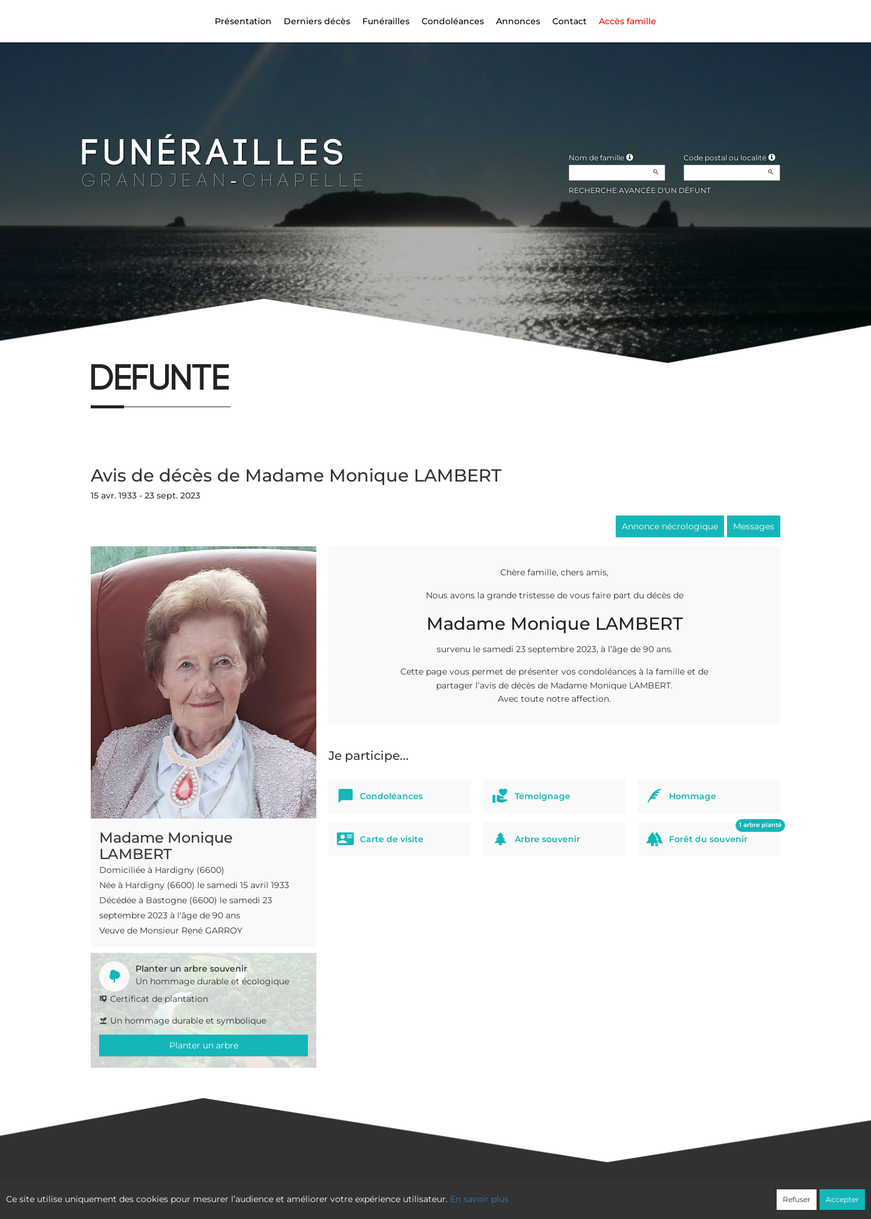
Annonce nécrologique (670, 526)
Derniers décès (317, 21)
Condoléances (453, 21)
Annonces (518, 21)
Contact (569, 21)
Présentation (243, 21)
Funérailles (385, 21)
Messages (753, 526)
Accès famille (627, 21)
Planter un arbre (203, 1045)
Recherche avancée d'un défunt (640, 190)
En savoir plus (479, 1199)
